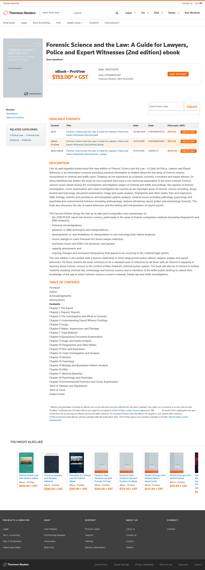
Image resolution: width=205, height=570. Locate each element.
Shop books (9, 22)
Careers (130, 547)
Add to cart (188, 132)
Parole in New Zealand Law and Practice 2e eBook (128, 478)
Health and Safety (12, 547)
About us (130, 529)
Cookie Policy (101, 564)
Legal (24, 22)
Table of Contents (15, 117)
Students (94, 22)
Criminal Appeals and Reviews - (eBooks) (53, 478)
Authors (130, 541)
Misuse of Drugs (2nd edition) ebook (180, 477)
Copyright (183, 564)
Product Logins (92, 529)
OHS (58, 22)
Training (89, 541)
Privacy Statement (144, 564)
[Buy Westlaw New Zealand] (193, 12)
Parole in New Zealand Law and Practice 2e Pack (103, 478)
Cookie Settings (121, 564)
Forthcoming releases (54, 535)
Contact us (131, 535)
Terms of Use (166, 564)
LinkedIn (171, 529)
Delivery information (95, 547)
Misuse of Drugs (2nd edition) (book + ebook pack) (155, 478)
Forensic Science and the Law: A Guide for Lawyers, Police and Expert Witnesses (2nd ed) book (97, 133)
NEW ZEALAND (51, 12)
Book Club (49, 547)
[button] (12, 3)
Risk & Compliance (12, 541)
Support (89, 535)
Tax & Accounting (41, 22)
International (113, 23)
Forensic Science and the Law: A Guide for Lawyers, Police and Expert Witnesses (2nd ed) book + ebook (97, 152)
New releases (50, 529)
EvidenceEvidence (20, 139)
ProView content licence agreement (134, 410)
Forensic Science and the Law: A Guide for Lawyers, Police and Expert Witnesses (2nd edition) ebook (97, 143)
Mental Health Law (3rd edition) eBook (28, 477)
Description (12, 113)
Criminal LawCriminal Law (24, 135)
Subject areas (75, 23)
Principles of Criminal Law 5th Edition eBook (80, 478)
